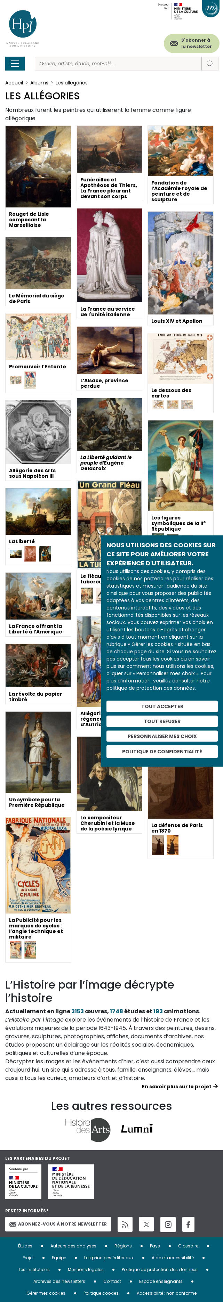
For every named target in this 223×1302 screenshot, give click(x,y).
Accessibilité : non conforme (167, 1293)
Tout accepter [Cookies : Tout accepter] (162, 706)
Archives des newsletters (59, 1281)
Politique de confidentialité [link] (162, 751)
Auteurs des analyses (73, 1246)
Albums (39, 82)
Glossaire (188, 1246)
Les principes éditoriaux (109, 1258)
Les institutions (34, 1269)
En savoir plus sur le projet (177, 1086)
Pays (155, 1246)
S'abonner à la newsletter (196, 43)
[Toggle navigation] (15, 64)
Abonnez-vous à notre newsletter (58, 1224)
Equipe (59, 1258)
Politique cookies (101, 1293)
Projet (28, 1258)
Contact (112, 1281)
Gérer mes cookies (45, 1293)
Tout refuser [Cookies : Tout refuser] (162, 721)
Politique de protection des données (160, 1269)
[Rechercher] (118, 64)
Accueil (14, 82)
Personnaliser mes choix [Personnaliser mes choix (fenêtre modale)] (162, 735)
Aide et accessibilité (173, 1258)
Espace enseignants (161, 1281)
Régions (123, 1246)
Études (25, 1246)
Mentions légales (86, 1269)
